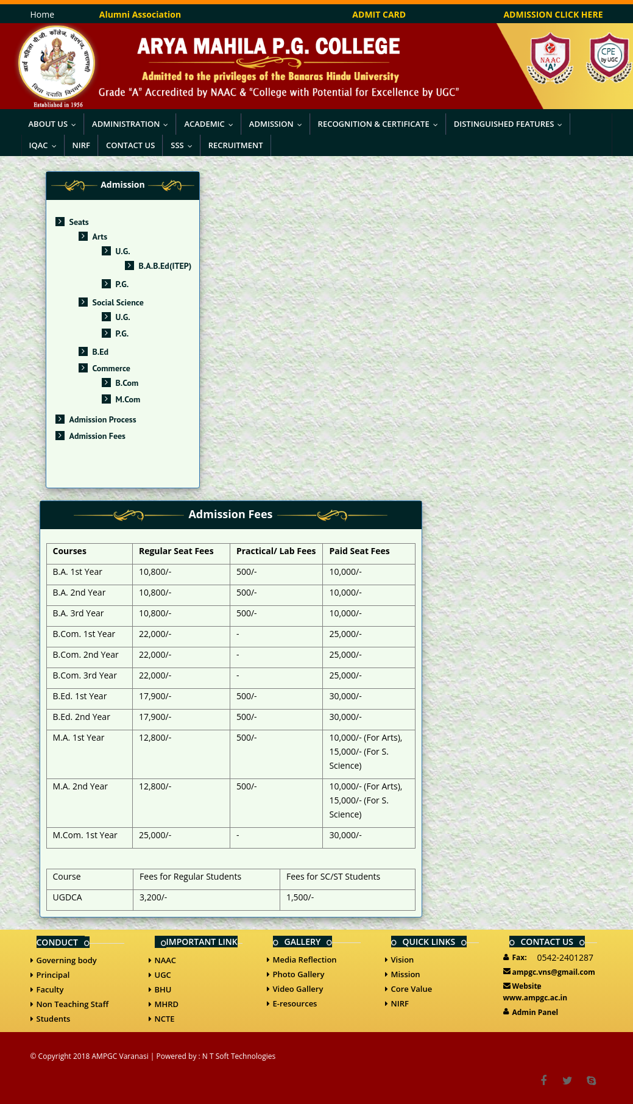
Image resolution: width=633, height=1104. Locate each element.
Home (42, 14)
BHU (163, 989)
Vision (402, 959)
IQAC (45, 145)
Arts (100, 236)
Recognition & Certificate (381, 123)
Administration (133, 123)
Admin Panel (535, 1012)
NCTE (165, 1018)
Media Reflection (305, 959)
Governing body (67, 960)
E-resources (295, 1003)
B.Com (127, 382)
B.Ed (101, 351)
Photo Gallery (299, 974)
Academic (211, 123)
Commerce (111, 368)
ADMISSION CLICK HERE (553, 14)
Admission (278, 123)
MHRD (167, 1004)
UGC (163, 974)
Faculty (50, 989)
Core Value (412, 988)
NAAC (166, 960)
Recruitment (235, 145)
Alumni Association (140, 14)
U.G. (123, 251)
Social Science (118, 302)
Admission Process (102, 419)
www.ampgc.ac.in (535, 997)
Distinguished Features (511, 123)
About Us (55, 123)
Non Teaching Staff (73, 1004)
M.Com (128, 399)
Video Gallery (298, 988)
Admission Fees (97, 435)
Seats (79, 221)
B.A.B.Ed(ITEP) (165, 265)
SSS (184, 145)
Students (54, 1018)
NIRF (81, 145)
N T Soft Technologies (238, 1056)
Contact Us (130, 145)
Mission (405, 974)
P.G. (122, 284)
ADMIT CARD (379, 14)
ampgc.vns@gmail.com (553, 972)
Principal (53, 974)
